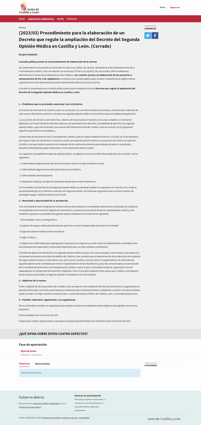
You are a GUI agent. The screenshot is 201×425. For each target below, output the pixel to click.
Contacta (72, 18)
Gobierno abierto (31, 397)
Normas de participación (88, 395)
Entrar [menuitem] (162, 7)
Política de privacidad (51, 418)
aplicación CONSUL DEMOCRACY (47, 403)
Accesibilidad (84, 418)
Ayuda (60, 18)
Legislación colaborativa (41, 18)
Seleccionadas (42, 364)
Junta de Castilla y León (163, 419)
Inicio (22, 18)
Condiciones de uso (69, 418)
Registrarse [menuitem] (175, 7)
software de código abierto (30, 407)
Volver (23, 27)
